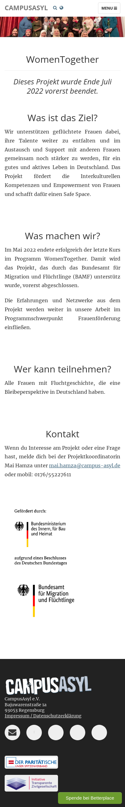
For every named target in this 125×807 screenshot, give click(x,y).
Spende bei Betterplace (90, 798)
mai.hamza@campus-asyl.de (84, 465)
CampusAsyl (26, 7)
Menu (110, 9)
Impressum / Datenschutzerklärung (43, 716)
